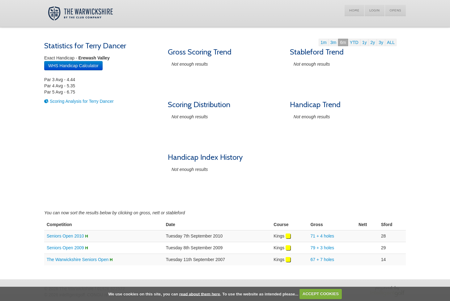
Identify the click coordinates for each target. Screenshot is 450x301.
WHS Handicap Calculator (73, 65)
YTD (354, 42)
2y (372, 42)
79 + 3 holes (322, 247)
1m (323, 42)
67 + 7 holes (322, 259)
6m (343, 42)
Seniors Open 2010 (65, 235)
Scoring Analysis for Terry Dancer (79, 101)
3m (333, 42)
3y (381, 42)
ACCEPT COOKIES (321, 293)
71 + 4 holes (322, 235)
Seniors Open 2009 (65, 247)
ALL (391, 42)
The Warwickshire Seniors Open (77, 259)
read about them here (199, 293)
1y (364, 42)
